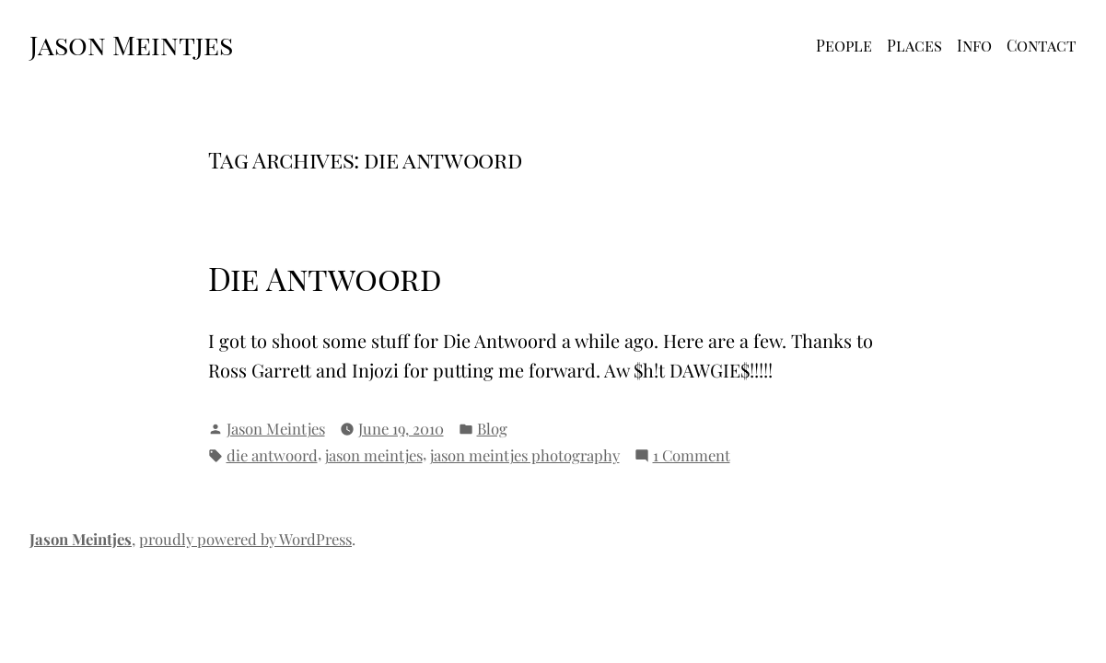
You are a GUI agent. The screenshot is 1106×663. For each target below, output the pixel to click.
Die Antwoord (325, 278)
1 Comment (691, 455)
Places (914, 45)
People (844, 45)
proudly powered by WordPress (245, 539)
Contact (1042, 45)
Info (974, 45)
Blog (492, 428)
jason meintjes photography (525, 455)
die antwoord (272, 455)
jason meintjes (374, 455)
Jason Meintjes (131, 44)
